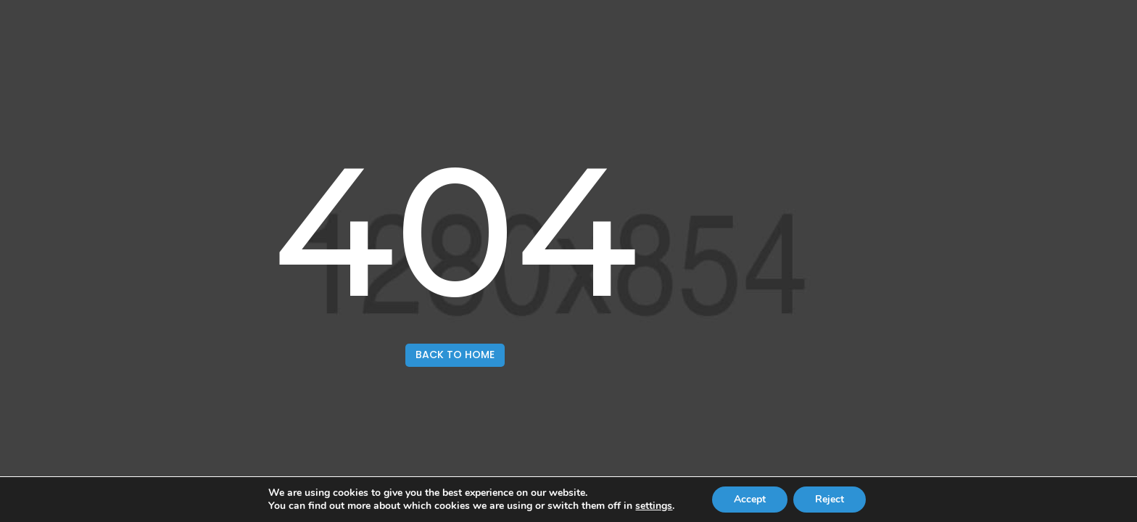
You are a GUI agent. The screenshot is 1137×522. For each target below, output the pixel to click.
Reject (829, 499)
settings (653, 506)
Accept (750, 499)
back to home (455, 354)
